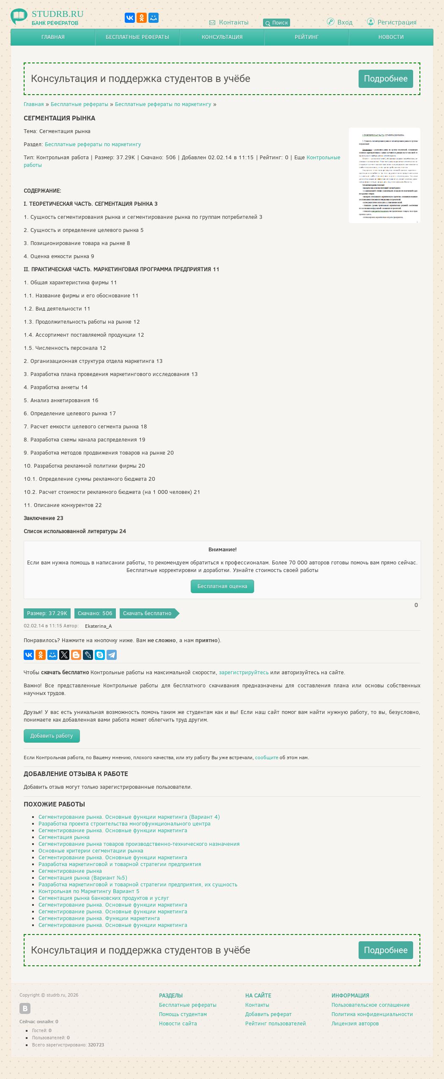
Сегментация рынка (64, 837)
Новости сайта (178, 1023)
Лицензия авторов (355, 1023)
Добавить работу (51, 735)
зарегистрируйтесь (244, 672)
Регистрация (397, 22)
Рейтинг (307, 37)
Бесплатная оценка (222, 586)
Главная (53, 37)
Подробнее (386, 79)
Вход (345, 22)
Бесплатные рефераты (137, 37)
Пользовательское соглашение (371, 1004)
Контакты (229, 22)
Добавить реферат (268, 1014)
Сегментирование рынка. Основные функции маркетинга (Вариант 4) (129, 816)
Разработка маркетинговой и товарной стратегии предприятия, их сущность (137, 884)
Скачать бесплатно (147, 613)
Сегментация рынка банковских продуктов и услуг (103, 898)
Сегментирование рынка (70, 871)
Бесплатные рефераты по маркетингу (163, 104)
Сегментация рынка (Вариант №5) (82, 877)
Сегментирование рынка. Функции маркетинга (99, 918)
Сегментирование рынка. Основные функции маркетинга (112, 830)
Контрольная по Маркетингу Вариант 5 (89, 891)
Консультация (222, 37)
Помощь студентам (183, 1014)
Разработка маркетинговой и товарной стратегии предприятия (119, 864)
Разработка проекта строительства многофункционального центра (124, 823)
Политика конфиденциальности (372, 1014)
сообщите (266, 757)
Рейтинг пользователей (275, 1023)
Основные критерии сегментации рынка (90, 850)
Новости (391, 37)
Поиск (277, 22)
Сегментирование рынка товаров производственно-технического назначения (139, 843)
